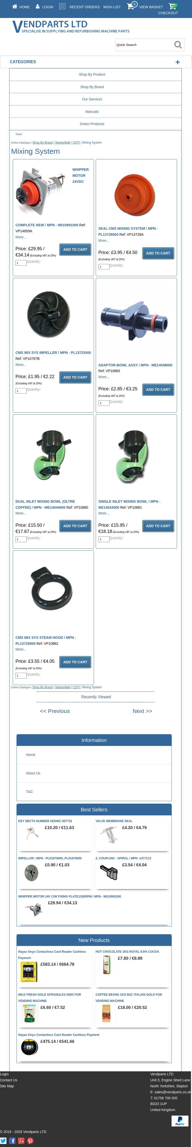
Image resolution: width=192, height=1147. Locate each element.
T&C (29, 792)
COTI (76, 142)
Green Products (92, 124)
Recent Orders (85, 7)
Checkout (168, 13)
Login (47, 7)
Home (24, 7)
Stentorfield (62, 142)
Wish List (112, 7)
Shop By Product (92, 74)
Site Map (7, 1086)
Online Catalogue (20, 142)
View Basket (151, 7)
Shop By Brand (92, 87)
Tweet (18, 134)
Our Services (92, 99)
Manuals (92, 112)
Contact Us (8, 1080)
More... (21, 237)
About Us (33, 773)
